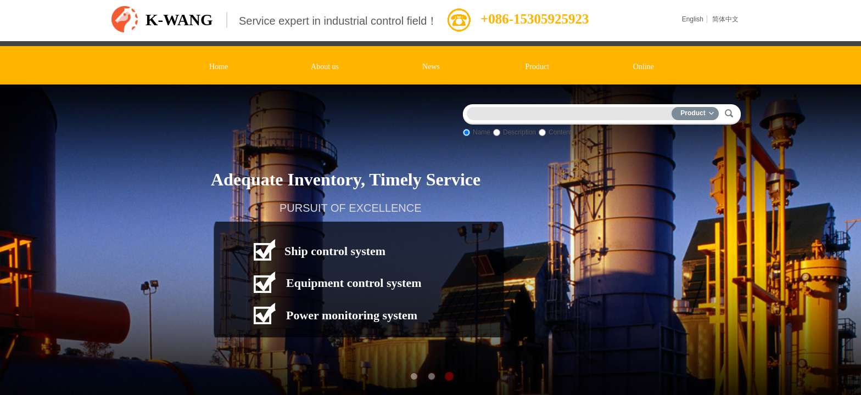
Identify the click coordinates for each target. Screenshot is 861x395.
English (692, 19)
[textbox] (571, 111)
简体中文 (725, 19)
